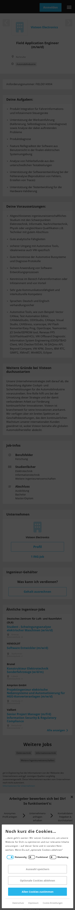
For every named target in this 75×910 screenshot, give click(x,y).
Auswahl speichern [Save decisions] (35, 869)
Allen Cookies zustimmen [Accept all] (36, 891)
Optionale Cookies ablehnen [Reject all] (35, 880)
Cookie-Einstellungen (51, 903)
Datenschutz (16, 903)
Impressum (32, 903)
